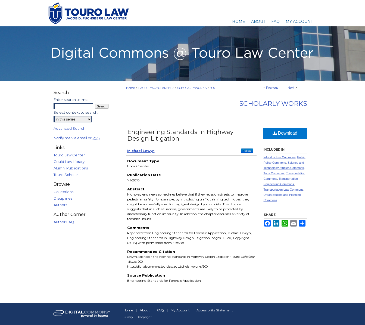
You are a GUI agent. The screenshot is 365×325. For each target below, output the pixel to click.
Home (130, 88)
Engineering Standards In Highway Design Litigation (180, 135)
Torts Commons (274, 173)
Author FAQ (64, 222)
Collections (63, 192)
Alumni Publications (71, 168)
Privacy (128, 317)
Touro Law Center (69, 155)
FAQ (160, 310)
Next (291, 87)
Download (285, 133)
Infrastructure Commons (280, 157)
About (145, 310)
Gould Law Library (69, 161)
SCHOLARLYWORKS (192, 88)
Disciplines (63, 198)
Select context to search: (76, 112)
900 (212, 88)
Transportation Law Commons (284, 189)
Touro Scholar (66, 174)
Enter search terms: (71, 99)
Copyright (145, 317)
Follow (247, 150)
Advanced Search (69, 128)
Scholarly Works (273, 103)
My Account (180, 310)
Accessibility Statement (214, 310)
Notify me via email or (77, 138)
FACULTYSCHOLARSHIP (156, 88)
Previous (272, 87)
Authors (60, 205)
